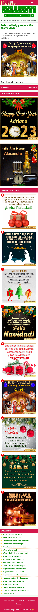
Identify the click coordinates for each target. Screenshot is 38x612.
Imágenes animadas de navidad (14, 572)
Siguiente (31, 87)
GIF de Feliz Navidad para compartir (15, 553)
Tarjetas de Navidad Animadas (14, 587)
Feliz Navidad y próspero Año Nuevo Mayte (17, 26)
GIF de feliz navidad (10, 550)
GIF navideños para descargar (13, 562)
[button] (4, 8)
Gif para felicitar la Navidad (12, 534)
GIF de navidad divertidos (12, 556)
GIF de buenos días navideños (13, 581)
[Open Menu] (31, 2)
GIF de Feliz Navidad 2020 (12, 538)
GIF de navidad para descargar (14, 566)
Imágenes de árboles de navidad (14, 569)
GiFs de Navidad (8, 594)
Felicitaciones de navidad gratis (14, 544)
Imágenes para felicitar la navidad (15, 575)
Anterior (6, 87)
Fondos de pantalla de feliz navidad (15, 578)
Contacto (22, 601)
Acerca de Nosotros (9, 601)
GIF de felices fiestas (10, 584)
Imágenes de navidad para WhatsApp (16, 590)
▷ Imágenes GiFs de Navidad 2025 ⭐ (21, 610)
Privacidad (31, 601)
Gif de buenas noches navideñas (14, 547)
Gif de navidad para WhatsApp (13, 559)
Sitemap (18, 604)
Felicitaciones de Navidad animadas (16, 541)
